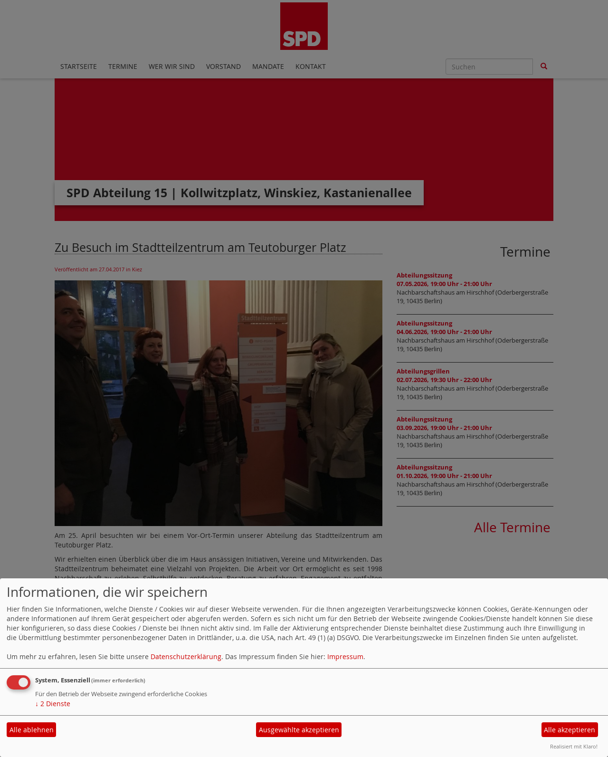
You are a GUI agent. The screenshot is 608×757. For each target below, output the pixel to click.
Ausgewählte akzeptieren (299, 729)
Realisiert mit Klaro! (574, 746)
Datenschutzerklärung (186, 656)
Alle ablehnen (32, 729)
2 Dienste (52, 703)
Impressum (345, 656)
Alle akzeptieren (569, 729)
